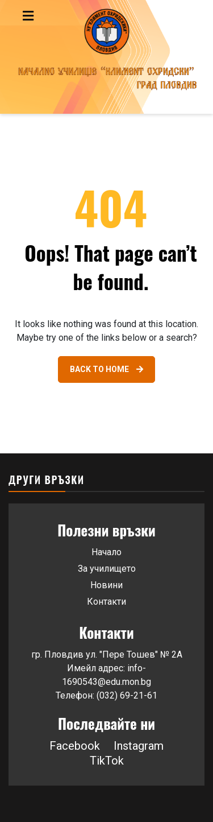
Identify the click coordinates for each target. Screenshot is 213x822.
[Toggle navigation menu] (52, 16)
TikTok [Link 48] (107, 760)
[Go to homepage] (106, 57)
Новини (106, 585)
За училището (107, 568)
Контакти (106, 601)
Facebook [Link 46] (74, 746)
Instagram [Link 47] (139, 746)
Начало (106, 552)
